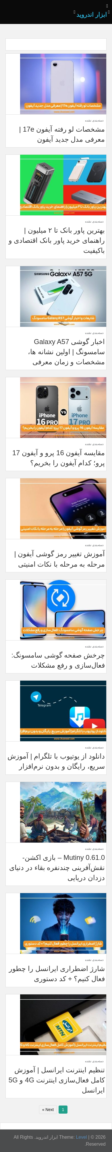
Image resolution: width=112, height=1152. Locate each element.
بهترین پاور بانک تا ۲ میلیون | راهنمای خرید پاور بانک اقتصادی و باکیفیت (57, 240)
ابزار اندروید (91, 14)
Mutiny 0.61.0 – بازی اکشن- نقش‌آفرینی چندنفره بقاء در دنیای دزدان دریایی (57, 868)
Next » (48, 1109)
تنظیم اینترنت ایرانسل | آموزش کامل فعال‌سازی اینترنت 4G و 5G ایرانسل (57, 1080)
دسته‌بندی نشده (94, 120)
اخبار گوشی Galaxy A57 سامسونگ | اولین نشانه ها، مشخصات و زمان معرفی (66, 352)
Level (81, 1137)
